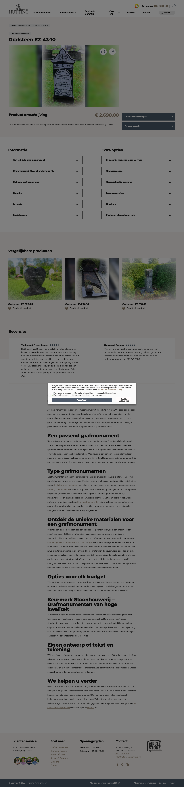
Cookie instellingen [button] (124, 400)
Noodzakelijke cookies (106, 393)
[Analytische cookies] (53, 393)
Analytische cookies (62, 393)
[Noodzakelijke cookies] (95, 393)
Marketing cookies (80, 395)
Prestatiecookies (61, 395)
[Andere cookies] (91, 395)
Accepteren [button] (82, 400)
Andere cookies (99, 395)
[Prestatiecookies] (53, 395)
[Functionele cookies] (74, 393)
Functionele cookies (83, 393)
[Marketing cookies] (71, 395)
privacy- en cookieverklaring (110, 390)
